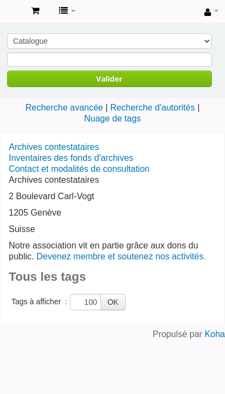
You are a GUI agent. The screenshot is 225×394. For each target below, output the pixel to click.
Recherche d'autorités (152, 107)
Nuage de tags (112, 118)
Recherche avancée (64, 107)
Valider (109, 78)
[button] (35, 11)
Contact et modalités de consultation (79, 168)
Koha (215, 334)
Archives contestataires (11, 11)
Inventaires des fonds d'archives (71, 158)
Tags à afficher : (39, 301)
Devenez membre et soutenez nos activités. (121, 256)
